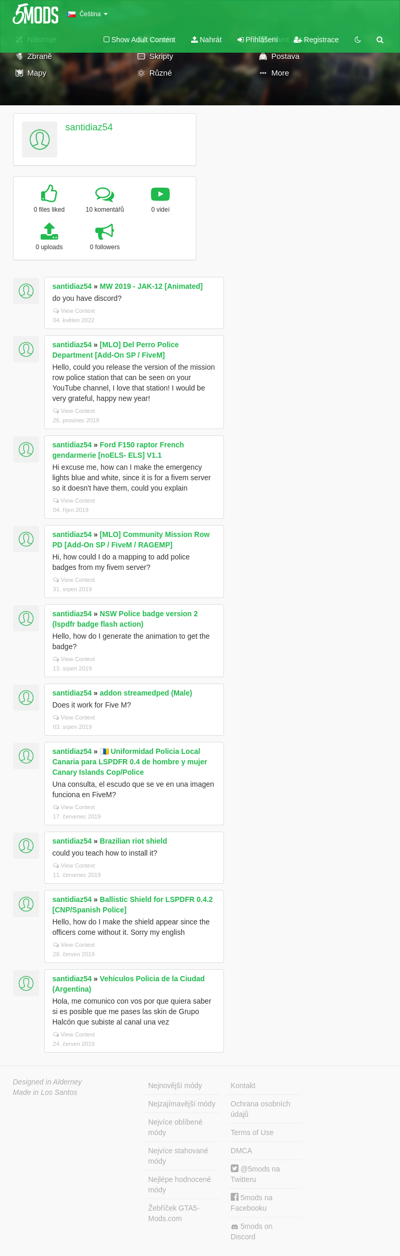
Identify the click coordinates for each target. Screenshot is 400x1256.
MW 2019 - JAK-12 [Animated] (151, 286)
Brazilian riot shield (133, 841)
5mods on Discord (251, 1231)
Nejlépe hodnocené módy (179, 1184)
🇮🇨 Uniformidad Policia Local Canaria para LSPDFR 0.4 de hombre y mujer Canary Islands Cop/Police (130, 761)
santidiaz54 (89, 127)
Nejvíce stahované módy (178, 1156)
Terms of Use (252, 1132)
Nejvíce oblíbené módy (175, 1127)
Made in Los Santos (45, 1092)
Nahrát (206, 39)
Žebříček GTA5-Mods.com (174, 1213)
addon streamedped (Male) (146, 693)
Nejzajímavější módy (182, 1104)
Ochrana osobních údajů (260, 1109)
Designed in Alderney (47, 1082)
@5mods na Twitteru (255, 1174)
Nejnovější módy (175, 1085)
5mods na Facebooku (251, 1202)
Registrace (316, 39)
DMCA (241, 1151)
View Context (74, 311)
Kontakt (243, 1085)
